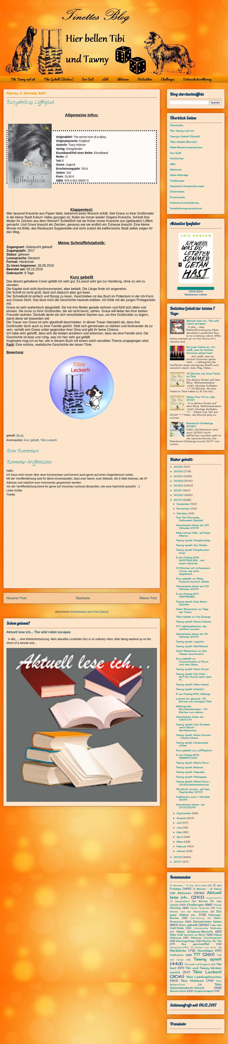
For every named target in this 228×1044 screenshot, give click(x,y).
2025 (179, 471)
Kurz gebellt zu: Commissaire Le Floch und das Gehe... (192, 661)
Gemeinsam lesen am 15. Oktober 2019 (192, 635)
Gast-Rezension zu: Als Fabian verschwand (191, 652)
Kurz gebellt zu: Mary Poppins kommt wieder (192, 580)
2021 (178, 490)
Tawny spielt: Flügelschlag (193, 540)
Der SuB (88, 79)
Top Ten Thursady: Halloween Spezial (189, 519)
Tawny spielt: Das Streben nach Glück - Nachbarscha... (193, 727)
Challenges (168, 79)
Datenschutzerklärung (197, 79)
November (183, 508)
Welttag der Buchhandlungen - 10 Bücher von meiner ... (191, 709)
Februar (182, 846)
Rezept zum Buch (205, 947)
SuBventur (177, 954)
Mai (179, 832)
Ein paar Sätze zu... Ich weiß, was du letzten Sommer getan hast (200, 350)
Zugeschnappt (203, 990)
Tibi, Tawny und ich (23, 79)
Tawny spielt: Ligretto (190, 641)
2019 (178, 499)
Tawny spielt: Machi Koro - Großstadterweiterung (193, 783)
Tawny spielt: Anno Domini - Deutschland (193, 736)
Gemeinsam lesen (207, 921)
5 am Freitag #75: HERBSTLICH (187, 756)
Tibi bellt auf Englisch (197, 964)
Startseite (83, 598)
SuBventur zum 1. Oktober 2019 (193, 798)
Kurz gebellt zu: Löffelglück (194, 750)
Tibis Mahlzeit (192, 980)
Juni (180, 827)
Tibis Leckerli (48, 440)
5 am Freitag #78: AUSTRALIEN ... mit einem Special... (190, 560)
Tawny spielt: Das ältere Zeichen (191, 603)
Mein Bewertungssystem (186, 147)
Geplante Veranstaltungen (187, 186)
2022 (179, 485)
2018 (178, 857)
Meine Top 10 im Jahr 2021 (200, 398)
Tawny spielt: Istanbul (190, 689)
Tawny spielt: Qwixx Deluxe (193, 621)
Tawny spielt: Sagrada (190, 771)
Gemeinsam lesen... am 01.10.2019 (190, 806)
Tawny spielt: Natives (189, 767)
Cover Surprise (199, 908)
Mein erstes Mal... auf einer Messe (193, 534)
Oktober (182, 513)
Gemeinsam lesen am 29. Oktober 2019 (192, 526)
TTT (196, 954)
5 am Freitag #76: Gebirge (193, 693)
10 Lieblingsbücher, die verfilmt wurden (191, 628)
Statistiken (144, 79)
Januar (181, 851)
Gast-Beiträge (179, 174)
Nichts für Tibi (212, 941)
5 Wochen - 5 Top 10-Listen (188, 885)
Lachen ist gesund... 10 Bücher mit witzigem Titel (193, 700)
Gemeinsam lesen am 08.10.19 (190, 718)
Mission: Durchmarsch (206, 937)
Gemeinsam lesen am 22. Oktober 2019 (192, 588)
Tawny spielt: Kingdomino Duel (192, 551)
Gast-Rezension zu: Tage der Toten (192, 610)
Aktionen (123, 79)
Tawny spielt (208, 959)
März (180, 841)
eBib (105, 79)
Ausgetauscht (214, 898)
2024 (179, 476)
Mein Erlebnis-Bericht (194, 931)
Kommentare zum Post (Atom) (89, 611)
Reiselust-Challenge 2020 (199, 425)
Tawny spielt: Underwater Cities (192, 744)
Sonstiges (205, 950)
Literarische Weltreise (208, 928)
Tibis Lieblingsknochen (204, 976)
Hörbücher (177, 158)
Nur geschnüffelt (196, 944)
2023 (179, 480)
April (180, 836)
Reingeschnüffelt (179, 947)
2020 (179, 495)
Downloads (177, 197)
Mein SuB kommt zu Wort (187, 934)
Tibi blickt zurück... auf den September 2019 (193, 791)
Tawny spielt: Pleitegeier (191, 776)
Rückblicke (178, 950)
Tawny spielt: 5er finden (191, 545)
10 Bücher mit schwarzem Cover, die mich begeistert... (193, 570)
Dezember (183, 503)
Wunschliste (178, 990)
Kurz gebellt (31, 440)
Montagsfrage (185, 941)
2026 (179, 466)
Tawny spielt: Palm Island (192, 684)
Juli (179, 822)
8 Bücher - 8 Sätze (207, 888)
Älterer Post (148, 598)
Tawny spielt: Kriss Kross (192, 669)
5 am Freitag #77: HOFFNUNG (187, 595)
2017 (178, 861)
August (182, 818)
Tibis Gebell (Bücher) (58, 79)
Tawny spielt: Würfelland (192, 646)
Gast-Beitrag (197, 918)
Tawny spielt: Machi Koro (192, 762)
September (184, 813)
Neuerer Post (16, 598)
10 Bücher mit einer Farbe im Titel (203, 375)
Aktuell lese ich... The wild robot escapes (38, 632)
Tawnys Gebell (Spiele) (185, 136)
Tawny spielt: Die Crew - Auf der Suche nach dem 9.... (194, 676)
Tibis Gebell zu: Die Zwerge (193, 616)
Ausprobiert (182, 901)
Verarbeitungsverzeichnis (186, 208)
